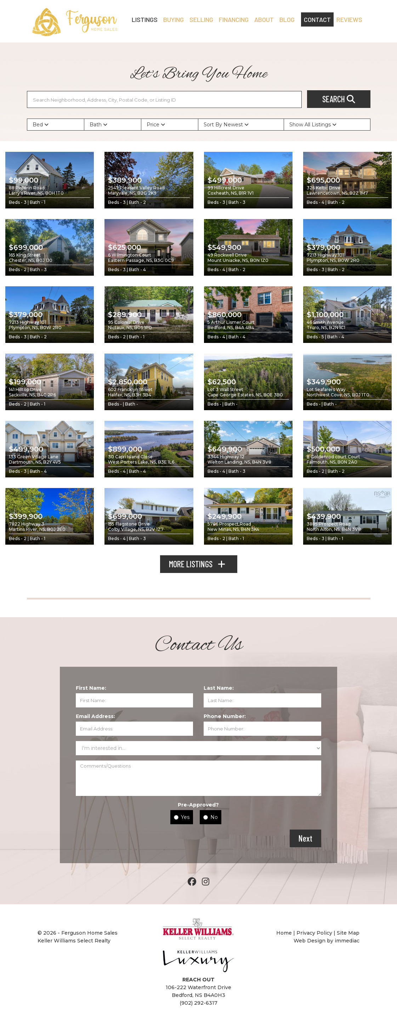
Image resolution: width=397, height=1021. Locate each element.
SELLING (201, 19)
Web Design (309, 940)
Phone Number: (225, 716)
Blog (287, 19)
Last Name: (219, 688)
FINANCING (234, 19)
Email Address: (95, 716)
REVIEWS (349, 19)
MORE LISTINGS (198, 564)
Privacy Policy (314, 933)
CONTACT (317, 19)
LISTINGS (145, 19)
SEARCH (338, 99)
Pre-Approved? (198, 805)
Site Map (348, 933)
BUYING (173, 19)
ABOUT (264, 19)
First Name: (91, 688)
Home (284, 933)
